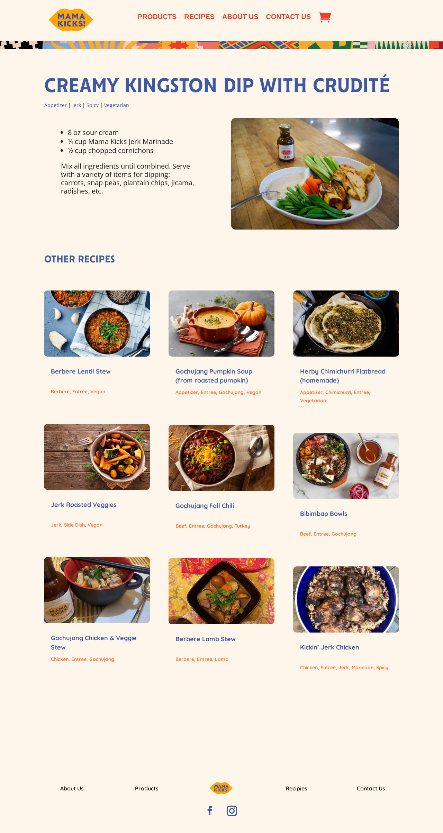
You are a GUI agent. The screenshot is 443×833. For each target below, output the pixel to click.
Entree (80, 391)
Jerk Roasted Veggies (84, 505)
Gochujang (101, 659)
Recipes (199, 17)
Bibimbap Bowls (323, 514)
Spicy (93, 105)
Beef (180, 526)
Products (157, 17)
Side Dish (74, 525)
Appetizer (55, 105)
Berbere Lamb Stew (205, 639)
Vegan (97, 391)
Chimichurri (338, 392)
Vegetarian (116, 105)
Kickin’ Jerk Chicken (329, 647)
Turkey (242, 526)
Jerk (76, 105)
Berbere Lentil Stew (81, 371)
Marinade (362, 667)
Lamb (221, 659)
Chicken (60, 659)
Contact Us (288, 17)
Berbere (60, 391)
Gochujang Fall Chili (204, 506)
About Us (240, 17)
